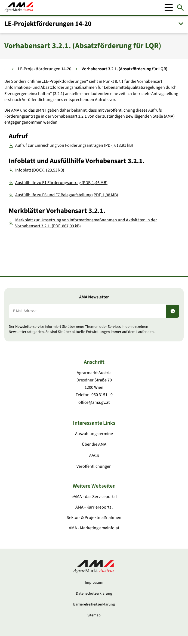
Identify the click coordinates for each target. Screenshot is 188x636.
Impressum (94, 582)
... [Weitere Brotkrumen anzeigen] (6, 68)
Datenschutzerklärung (94, 593)
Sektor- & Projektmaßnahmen (94, 518)
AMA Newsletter (94, 297)
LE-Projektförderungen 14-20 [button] (47, 24)
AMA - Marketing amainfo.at (94, 528)
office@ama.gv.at (94, 402)
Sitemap (94, 615)
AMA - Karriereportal (94, 507)
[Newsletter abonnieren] (172, 311)
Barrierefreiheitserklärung (94, 604)
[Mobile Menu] (169, 7)
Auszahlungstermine (94, 434)
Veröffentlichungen (94, 466)
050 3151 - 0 (102, 395)
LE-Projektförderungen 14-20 (44, 69)
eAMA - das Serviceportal (94, 497)
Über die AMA (94, 444)
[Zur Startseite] (18, 7)
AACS (94, 455)
